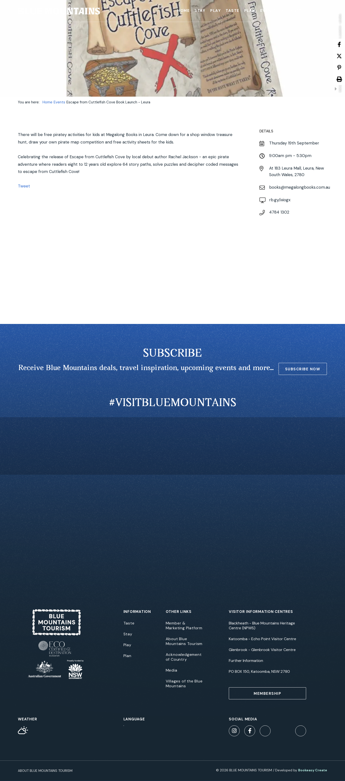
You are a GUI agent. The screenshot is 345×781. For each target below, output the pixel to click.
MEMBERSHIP (267, 693)
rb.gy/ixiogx (279, 199)
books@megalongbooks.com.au (299, 187)
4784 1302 (279, 212)
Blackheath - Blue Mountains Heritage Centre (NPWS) (262, 626)
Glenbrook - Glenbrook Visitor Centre (262, 649)
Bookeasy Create (312, 770)
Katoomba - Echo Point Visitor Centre (262, 639)
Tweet (24, 186)
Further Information (246, 660)
